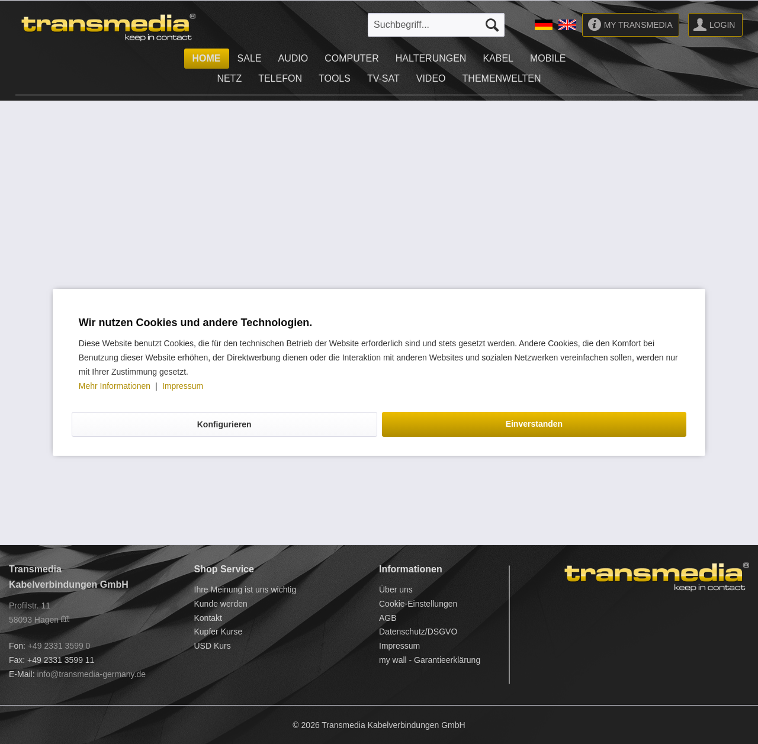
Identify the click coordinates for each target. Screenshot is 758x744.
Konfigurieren (224, 424)
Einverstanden (534, 424)
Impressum (182, 386)
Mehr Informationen (116, 386)
